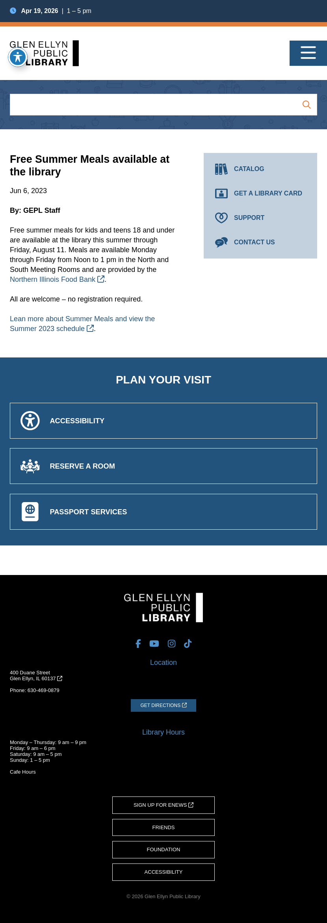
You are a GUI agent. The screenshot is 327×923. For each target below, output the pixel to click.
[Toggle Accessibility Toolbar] (17, 57)
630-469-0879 (43, 690)
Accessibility (164, 872)
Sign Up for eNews (163, 805)
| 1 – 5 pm (50, 10)
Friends (163, 827)
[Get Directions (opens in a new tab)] (163, 705)
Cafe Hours (23, 772)
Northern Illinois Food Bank (57, 279)
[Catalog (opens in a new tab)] (260, 169)
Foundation (163, 849)
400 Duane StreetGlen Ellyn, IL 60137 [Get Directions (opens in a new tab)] (36, 675)
